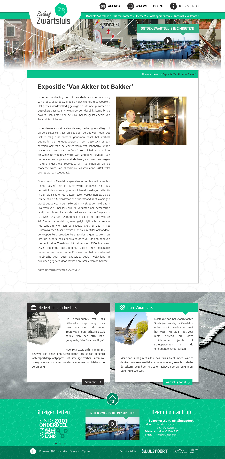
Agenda (114, 6)
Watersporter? (122, 16)
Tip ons (86, 451)
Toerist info (189, 6)
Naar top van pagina (112, 398)
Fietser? (141, 16)
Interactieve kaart (185, 16)
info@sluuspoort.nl (167, 434)
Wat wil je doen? (149, 6)
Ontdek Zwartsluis (97, 16)
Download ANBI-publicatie (53, 451)
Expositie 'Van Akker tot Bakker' (179, 74)
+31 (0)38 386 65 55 (167, 431)
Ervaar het (91, 382)
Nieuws (156, 74)
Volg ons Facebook (33, 451)
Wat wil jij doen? (176, 382)
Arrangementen (160, 16)
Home (145, 74)
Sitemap (74, 451)
